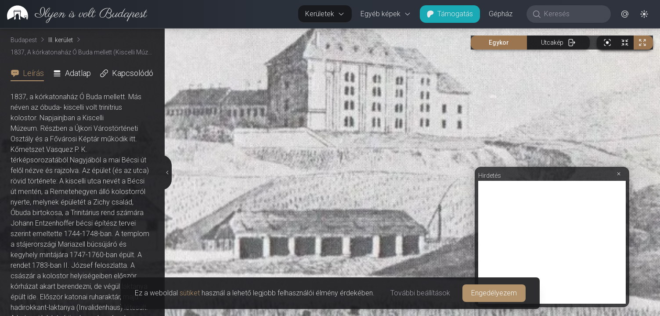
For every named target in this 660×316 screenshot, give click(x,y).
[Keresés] (573, 14)
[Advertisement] (552, 242)
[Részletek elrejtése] (167, 172)
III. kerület (60, 39)
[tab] (30, 73)
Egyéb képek (386, 14)
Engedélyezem (494, 293)
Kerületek (325, 14)
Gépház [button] (500, 14)
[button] (625, 14)
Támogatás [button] (450, 14)
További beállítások (420, 293)
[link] (73, 14)
